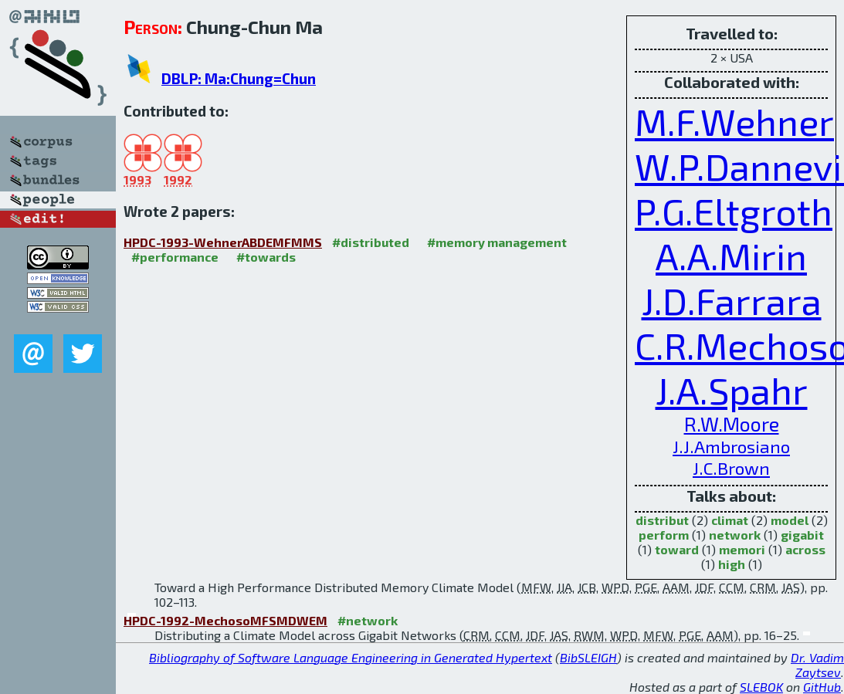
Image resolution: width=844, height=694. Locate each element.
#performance (175, 256)
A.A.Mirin (731, 255)
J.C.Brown (731, 468)
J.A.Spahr (732, 389)
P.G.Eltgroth (733, 210)
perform (664, 534)
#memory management (497, 242)
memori (742, 549)
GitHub (822, 686)
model (789, 520)
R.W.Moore (731, 423)
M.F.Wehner (734, 121)
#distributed (370, 242)
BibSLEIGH (588, 657)
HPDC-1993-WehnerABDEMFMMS (223, 242)
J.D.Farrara (732, 300)
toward (677, 549)
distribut (662, 520)
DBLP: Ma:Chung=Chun (238, 78)
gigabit (802, 534)
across (805, 549)
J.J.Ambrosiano (731, 446)
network (735, 534)
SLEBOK (761, 686)
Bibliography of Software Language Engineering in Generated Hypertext (350, 657)
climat (729, 520)
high (731, 564)
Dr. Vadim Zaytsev (817, 664)
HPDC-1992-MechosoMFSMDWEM (225, 620)
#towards (266, 256)
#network (367, 620)
